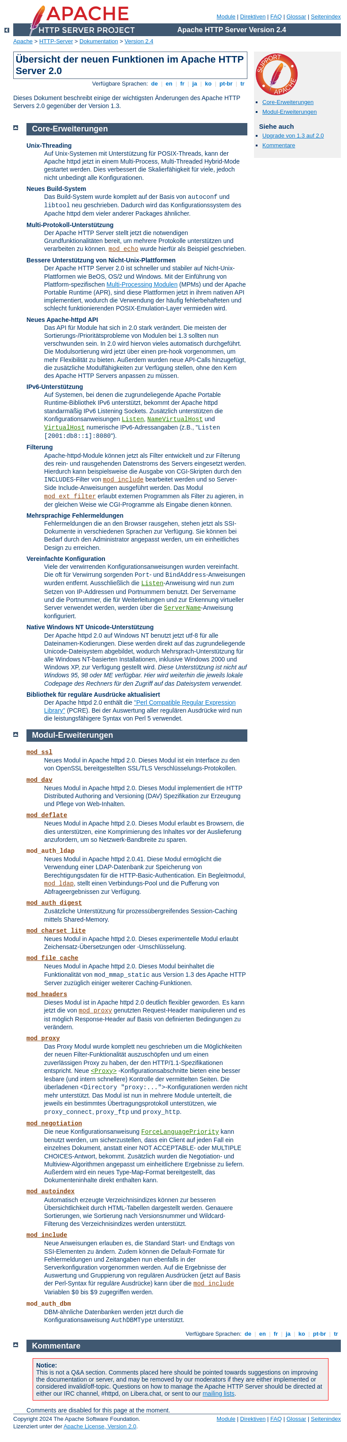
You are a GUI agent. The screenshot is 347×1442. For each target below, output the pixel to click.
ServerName (182, 608)
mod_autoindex (50, 1191)
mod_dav (39, 780)
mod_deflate (46, 815)
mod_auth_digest (54, 903)
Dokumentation (98, 41)
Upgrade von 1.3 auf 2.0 (293, 135)
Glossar (296, 16)
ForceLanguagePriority (180, 1132)
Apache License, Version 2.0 (99, 1426)
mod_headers (46, 994)
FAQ (276, 16)
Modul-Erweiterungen (289, 111)
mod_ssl (39, 752)
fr (182, 83)
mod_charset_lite (56, 930)
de (154, 83)
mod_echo (123, 249)
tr (242, 83)
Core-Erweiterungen (287, 102)
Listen (133, 419)
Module (225, 16)
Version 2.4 (139, 41)
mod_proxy (95, 1010)
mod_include (123, 479)
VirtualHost (64, 427)
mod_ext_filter (70, 496)
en (169, 83)
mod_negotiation (54, 1123)
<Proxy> (104, 1071)
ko (208, 83)
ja (194, 83)
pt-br (226, 83)
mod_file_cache (52, 958)
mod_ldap (59, 883)
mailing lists (218, 1393)
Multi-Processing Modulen (142, 284)
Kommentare (278, 145)
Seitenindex (326, 16)
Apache (23, 41)
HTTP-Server (56, 41)
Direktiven (253, 16)
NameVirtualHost (175, 419)
